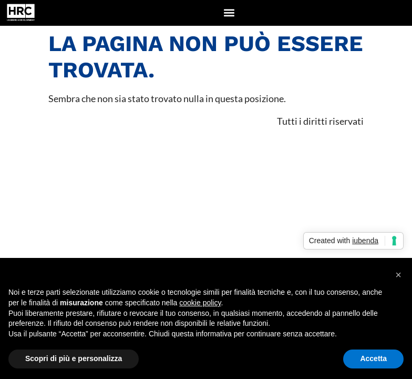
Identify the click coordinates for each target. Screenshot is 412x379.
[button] (229, 13)
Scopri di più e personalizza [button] (73, 358)
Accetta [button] (373, 358)
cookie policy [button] (200, 302)
